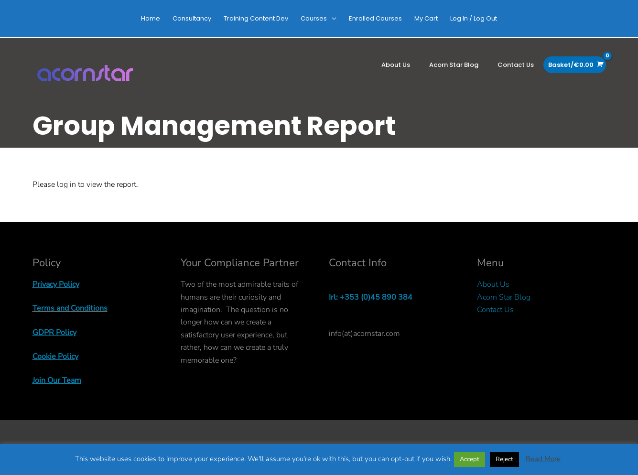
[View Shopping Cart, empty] (574, 64)
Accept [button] (469, 459)
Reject (504, 459)
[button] (318, 18)
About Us (493, 284)
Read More (543, 459)
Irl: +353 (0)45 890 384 (370, 297)
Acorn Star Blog (503, 297)
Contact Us (495, 309)
